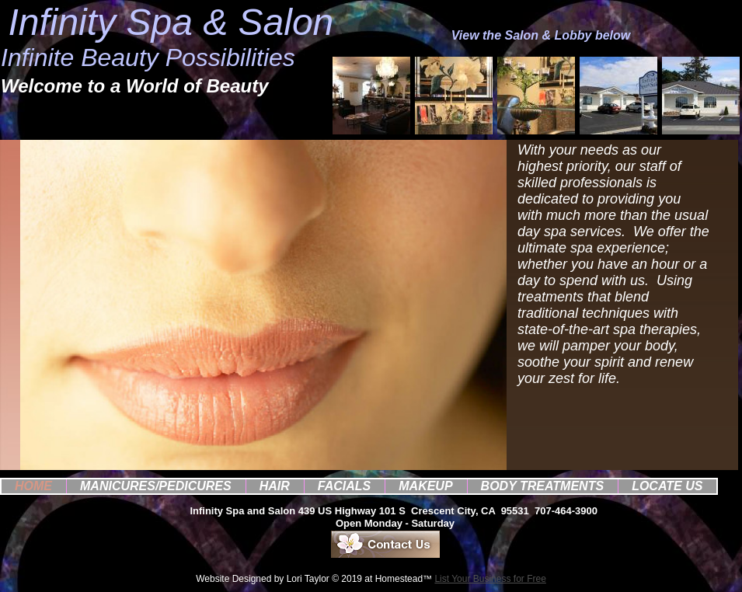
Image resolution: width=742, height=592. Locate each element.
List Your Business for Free (489, 578)
